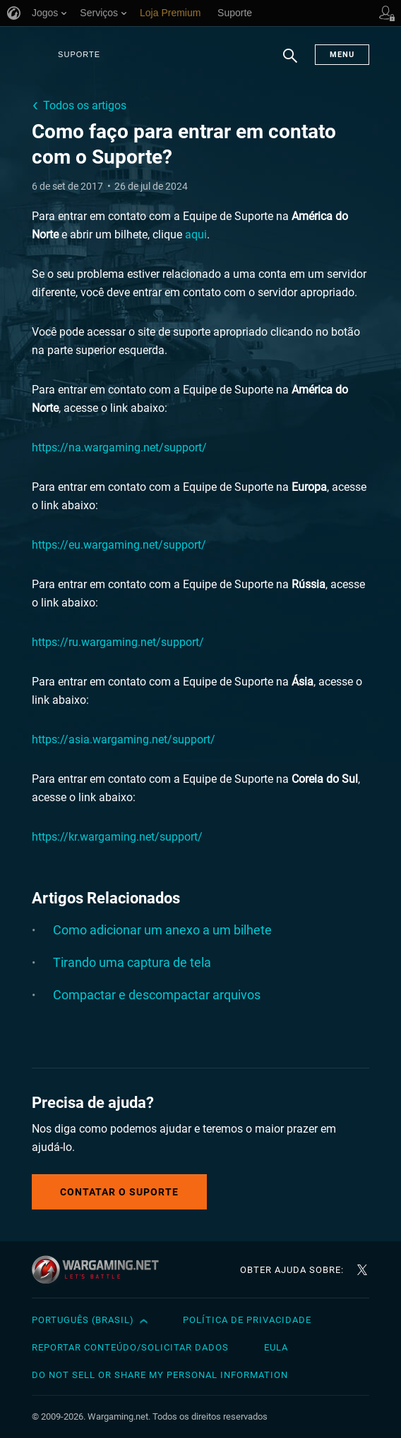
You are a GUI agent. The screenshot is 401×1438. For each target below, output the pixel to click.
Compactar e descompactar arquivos (157, 994)
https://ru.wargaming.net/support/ (118, 642)
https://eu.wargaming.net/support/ (119, 545)
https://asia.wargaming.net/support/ (123, 739)
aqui (196, 234)
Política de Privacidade (247, 1320)
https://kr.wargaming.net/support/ (117, 836)
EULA (276, 1347)
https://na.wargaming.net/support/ (119, 447)
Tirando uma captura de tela (132, 962)
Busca (290, 62)
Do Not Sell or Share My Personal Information (160, 1375)
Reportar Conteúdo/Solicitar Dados (130, 1347)
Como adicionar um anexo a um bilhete (162, 929)
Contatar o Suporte (119, 1192)
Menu (342, 54)
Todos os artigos (84, 105)
